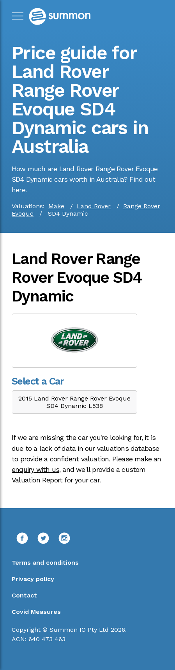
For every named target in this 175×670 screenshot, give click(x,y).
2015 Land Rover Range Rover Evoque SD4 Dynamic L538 (74, 402)
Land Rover (94, 206)
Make (56, 206)
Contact (24, 595)
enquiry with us (35, 469)
